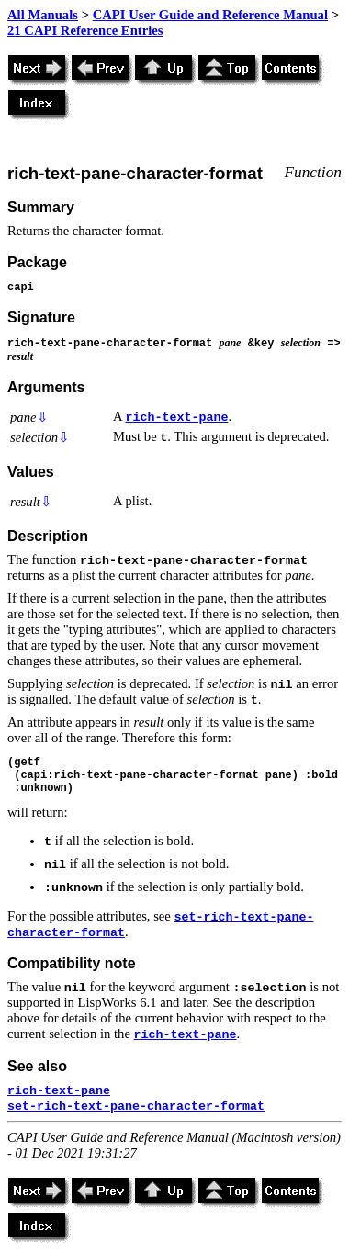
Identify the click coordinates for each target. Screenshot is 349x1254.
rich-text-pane (176, 417)
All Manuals (42, 14)
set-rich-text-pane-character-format (136, 1106)
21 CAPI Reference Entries (85, 30)
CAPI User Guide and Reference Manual (210, 14)
